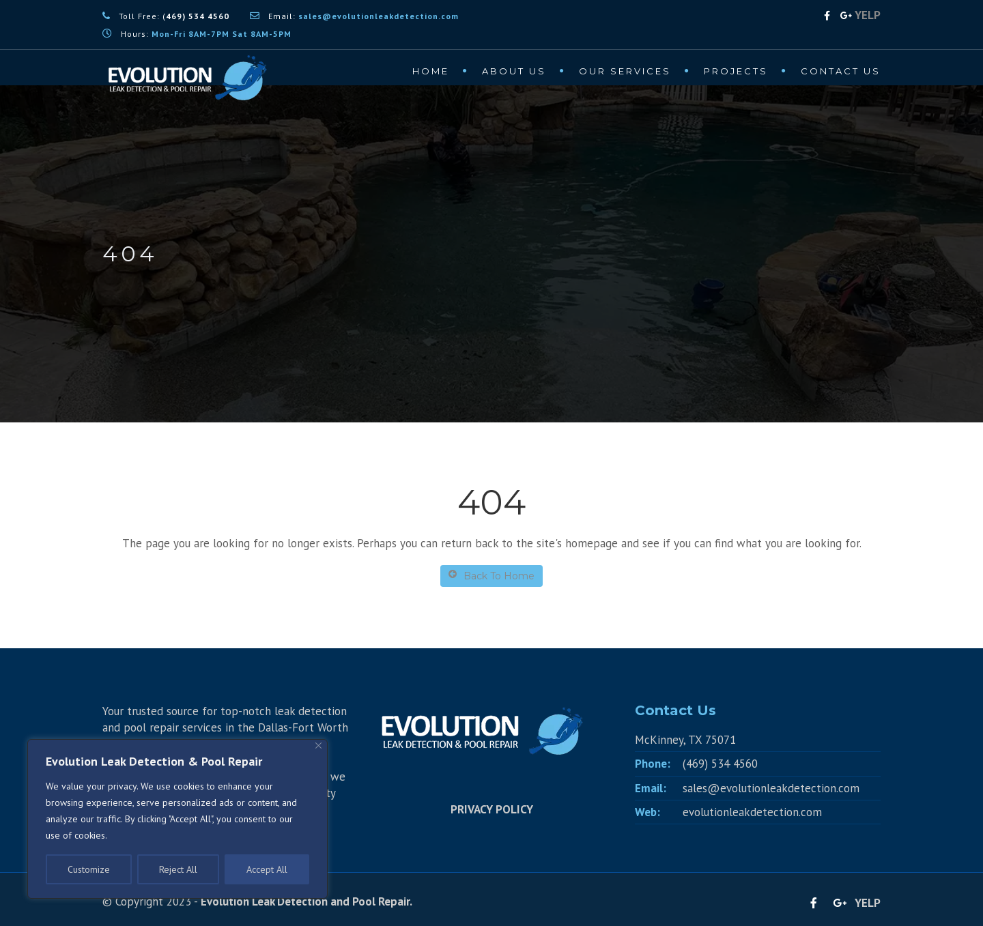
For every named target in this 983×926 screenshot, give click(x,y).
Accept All (266, 869)
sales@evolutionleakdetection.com (771, 788)
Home (430, 71)
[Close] (318, 745)
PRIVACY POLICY (492, 809)
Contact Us (841, 71)
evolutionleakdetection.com (752, 812)
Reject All (178, 869)
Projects (736, 71)
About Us (514, 71)
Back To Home (491, 575)
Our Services (625, 71)
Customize (89, 869)
